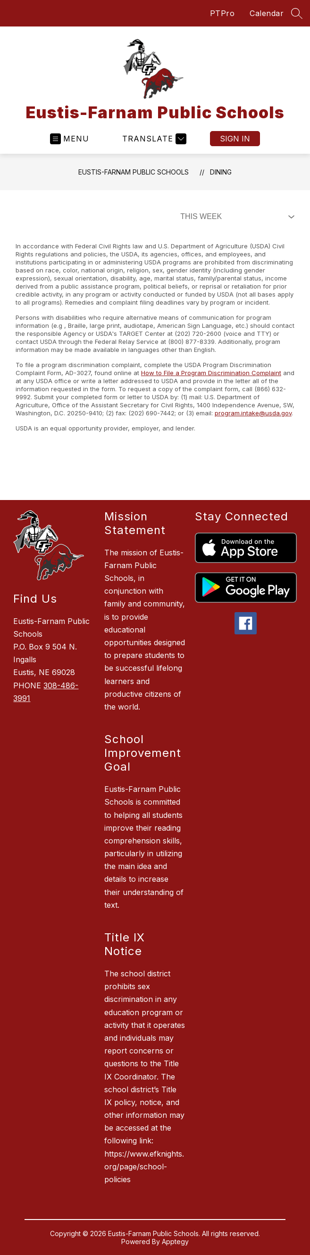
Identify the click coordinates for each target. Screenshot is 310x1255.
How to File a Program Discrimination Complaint (211, 373)
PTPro (222, 13)
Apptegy (175, 1241)
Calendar (267, 13)
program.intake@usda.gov (253, 413)
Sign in (235, 138)
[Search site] (296, 13)
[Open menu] (69, 139)
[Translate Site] (153, 139)
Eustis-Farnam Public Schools (133, 172)
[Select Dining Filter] (235, 216)
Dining (221, 172)
